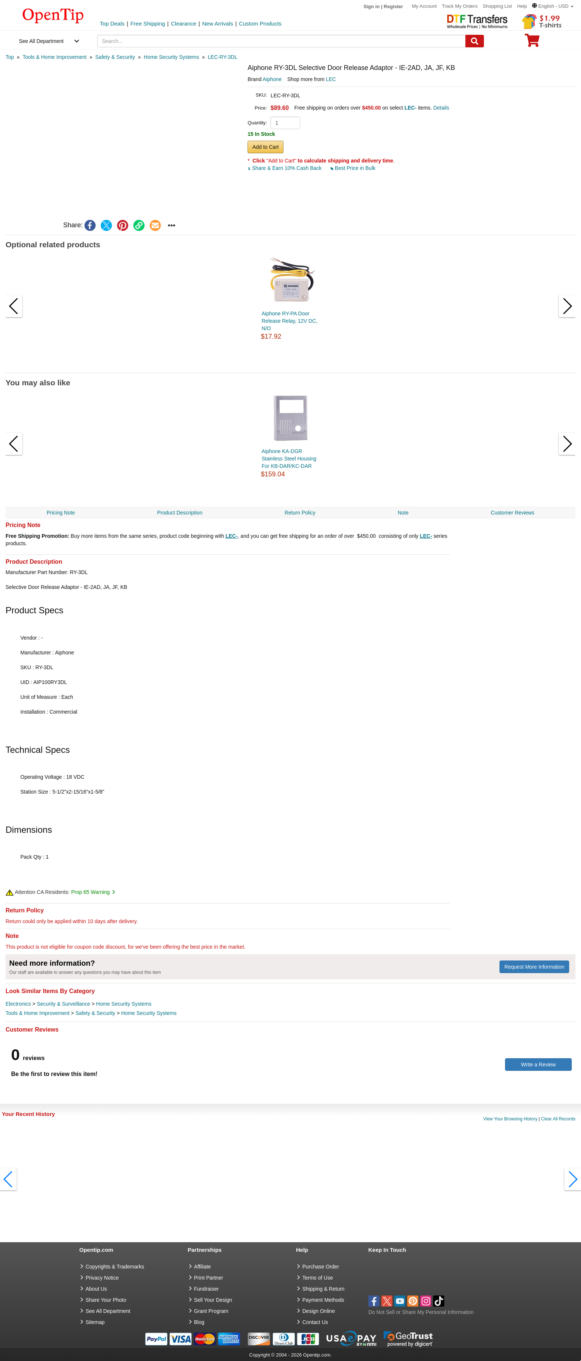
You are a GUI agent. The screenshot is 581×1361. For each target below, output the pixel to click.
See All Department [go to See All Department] (108, 1311)
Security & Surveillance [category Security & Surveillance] (63, 1004)
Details (441, 108)
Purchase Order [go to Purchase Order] (320, 1267)
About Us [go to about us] (96, 1289)
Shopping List (497, 6)
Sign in (371, 6)
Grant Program (211, 1311)
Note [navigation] (403, 513)
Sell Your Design (213, 1300)
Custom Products (260, 23)
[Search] (474, 41)
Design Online (318, 1311)
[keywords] (281, 41)
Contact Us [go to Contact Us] (315, 1322)
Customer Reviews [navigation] (512, 513)
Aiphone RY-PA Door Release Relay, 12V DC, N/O (290, 321)
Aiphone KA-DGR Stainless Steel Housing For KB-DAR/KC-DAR (289, 458)
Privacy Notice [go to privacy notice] (102, 1278)
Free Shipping (147, 23)
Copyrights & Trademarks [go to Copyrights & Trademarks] (115, 1267)
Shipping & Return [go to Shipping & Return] (323, 1289)
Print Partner (208, 1278)
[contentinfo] (53, 15)
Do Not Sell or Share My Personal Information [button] (421, 1312)
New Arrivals (217, 23)
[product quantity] (285, 123)
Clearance (183, 23)
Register (393, 6)
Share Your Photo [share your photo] (106, 1300)
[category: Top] (10, 57)
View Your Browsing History (510, 1119)
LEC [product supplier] (331, 79)
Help (522, 6)
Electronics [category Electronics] (18, 1004)
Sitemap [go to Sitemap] (95, 1322)
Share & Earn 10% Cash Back (285, 168)
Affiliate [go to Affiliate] (202, 1267)
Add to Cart (265, 147)
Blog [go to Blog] (199, 1322)
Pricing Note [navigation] (61, 513)
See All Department (41, 41)
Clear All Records (558, 1119)
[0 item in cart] (532, 43)
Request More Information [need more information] (534, 967)
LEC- (232, 536)
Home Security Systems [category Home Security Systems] (123, 1004)
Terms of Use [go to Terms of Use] (317, 1278)
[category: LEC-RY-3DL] (223, 57)
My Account (424, 6)
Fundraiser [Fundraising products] (206, 1289)
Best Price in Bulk (353, 168)
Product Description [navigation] (179, 513)
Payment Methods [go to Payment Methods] (323, 1300)
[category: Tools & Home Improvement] (55, 57)
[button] (553, 6)
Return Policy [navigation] (300, 513)
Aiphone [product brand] (272, 79)
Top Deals (112, 23)
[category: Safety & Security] (115, 57)
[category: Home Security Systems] (171, 57)
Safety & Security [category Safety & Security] (95, 1013)
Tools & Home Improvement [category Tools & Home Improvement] (38, 1013)
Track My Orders (460, 6)
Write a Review (538, 1064)
